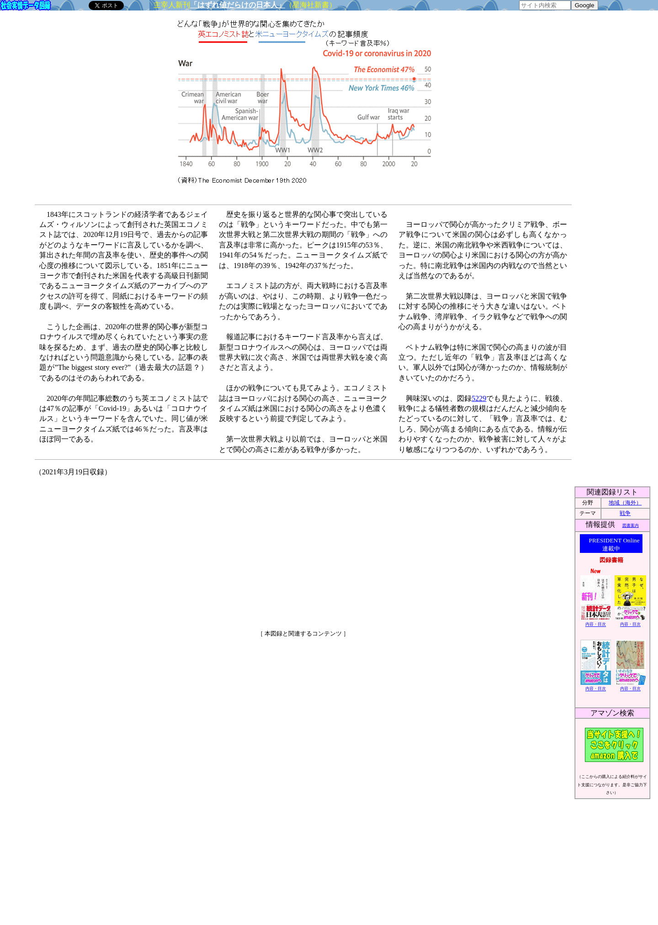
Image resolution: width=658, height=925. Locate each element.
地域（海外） (625, 502)
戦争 (625, 513)
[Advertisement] (224, 549)
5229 (479, 398)
